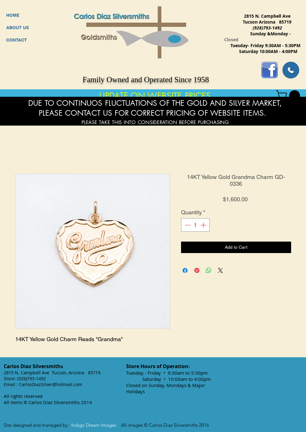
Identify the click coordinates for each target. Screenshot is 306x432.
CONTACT (16, 40)
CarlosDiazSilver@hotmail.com (50, 384)
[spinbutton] (195, 225)
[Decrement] (187, 225)
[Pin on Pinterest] (197, 270)
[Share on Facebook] (185, 270)
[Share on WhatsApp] (208, 270)
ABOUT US (17, 27)
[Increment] (204, 225)
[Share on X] (220, 270)
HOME (12, 15)
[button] (289, 95)
